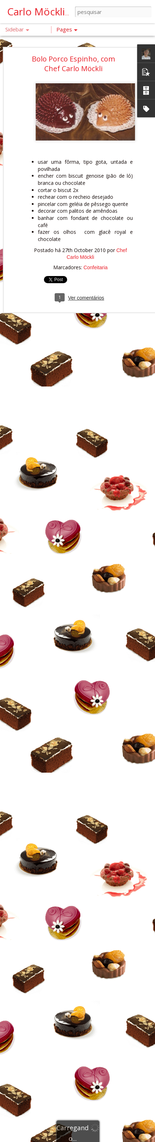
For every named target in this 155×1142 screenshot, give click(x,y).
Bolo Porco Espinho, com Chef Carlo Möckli (73, 53)
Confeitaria (96, 257)
